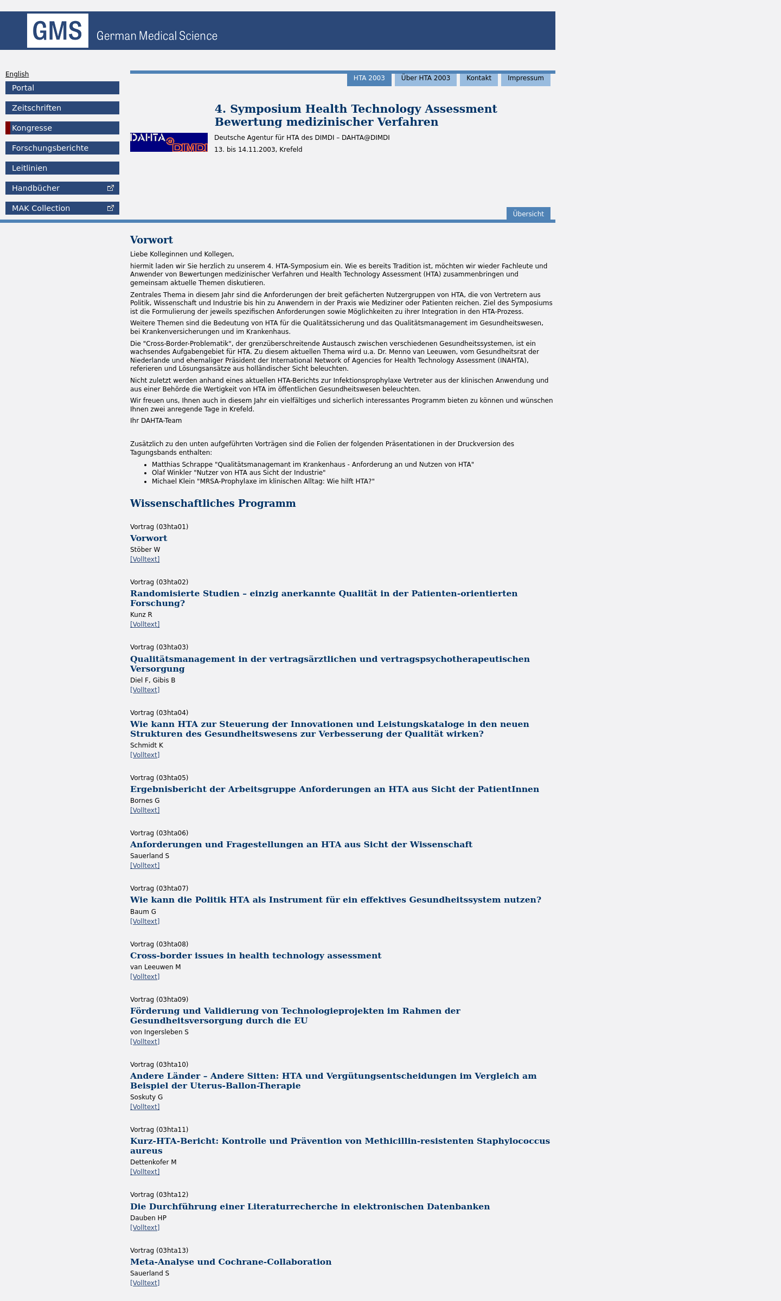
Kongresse (32, 128)
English (17, 74)
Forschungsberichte (50, 148)
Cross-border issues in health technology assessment (255, 955)
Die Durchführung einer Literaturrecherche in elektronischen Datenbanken (310, 1206)
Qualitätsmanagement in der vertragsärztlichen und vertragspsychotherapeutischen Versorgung (330, 664)
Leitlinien (29, 168)
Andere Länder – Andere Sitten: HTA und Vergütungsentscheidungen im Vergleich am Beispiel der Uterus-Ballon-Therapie (333, 1081)
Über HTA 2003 (426, 78)
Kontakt (478, 78)
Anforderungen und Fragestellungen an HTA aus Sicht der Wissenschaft (301, 844)
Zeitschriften (36, 108)
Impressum (526, 78)
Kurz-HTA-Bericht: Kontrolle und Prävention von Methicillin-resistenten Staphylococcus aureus (340, 1146)
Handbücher (36, 188)
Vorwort (149, 538)
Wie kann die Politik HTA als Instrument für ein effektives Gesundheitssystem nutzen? (335, 899)
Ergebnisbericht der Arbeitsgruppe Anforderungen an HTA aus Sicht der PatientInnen (334, 789)
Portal (23, 87)
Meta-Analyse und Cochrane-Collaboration (231, 1262)
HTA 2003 (369, 78)
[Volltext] (144, 559)
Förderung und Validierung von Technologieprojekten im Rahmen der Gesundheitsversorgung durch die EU (295, 1016)
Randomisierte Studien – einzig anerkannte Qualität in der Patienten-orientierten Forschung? (324, 598)
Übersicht (528, 214)
